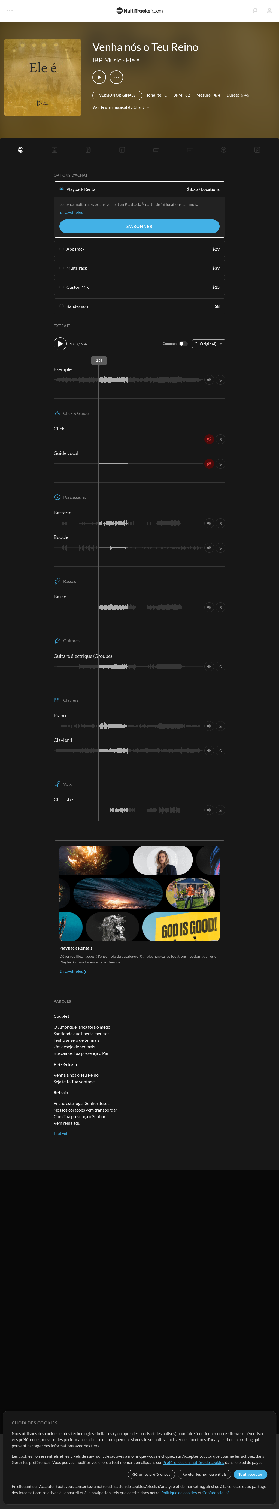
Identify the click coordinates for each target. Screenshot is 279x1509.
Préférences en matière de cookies (193, 1462)
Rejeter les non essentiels (204, 1474)
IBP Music (106, 60)
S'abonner (139, 226)
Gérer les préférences (151, 1474)
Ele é (133, 60)
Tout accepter (250, 1474)
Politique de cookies (179, 1492)
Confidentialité (215, 1492)
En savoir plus (71, 212)
